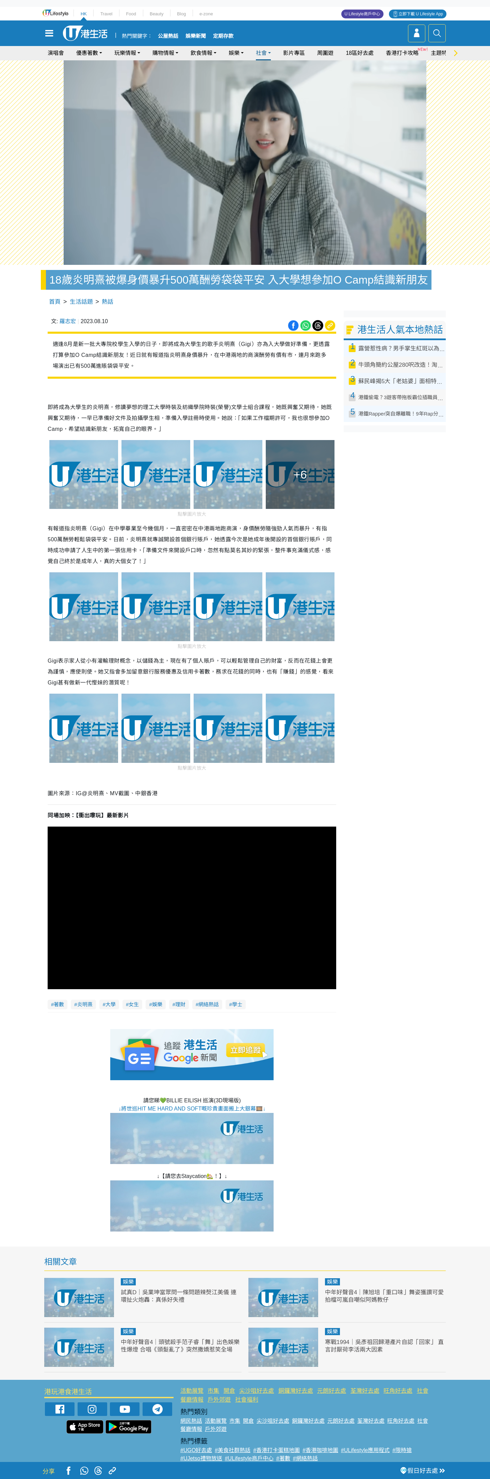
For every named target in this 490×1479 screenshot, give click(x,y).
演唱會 (56, 53)
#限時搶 (402, 1450)
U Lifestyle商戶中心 (362, 14)
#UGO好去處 (196, 1450)
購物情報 (163, 53)
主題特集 (442, 53)
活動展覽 (191, 1391)
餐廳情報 (191, 1400)
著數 (59, 1004)
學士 (237, 1004)
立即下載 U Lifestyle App (420, 14)
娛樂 (234, 53)
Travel (106, 13)
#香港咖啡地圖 (320, 1450)
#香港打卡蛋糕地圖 (276, 1450)
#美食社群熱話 (232, 1450)
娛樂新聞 (195, 36)
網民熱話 (191, 1421)
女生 (134, 1004)
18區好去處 (360, 53)
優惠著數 (87, 53)
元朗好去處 (331, 1391)
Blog (181, 13)
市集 (213, 1391)
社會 (261, 53)
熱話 (107, 302)
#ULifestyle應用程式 (365, 1450)
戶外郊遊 (219, 1400)
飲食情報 (201, 53)
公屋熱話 (168, 36)
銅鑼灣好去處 (295, 1391)
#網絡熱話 (305, 1458)
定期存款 (223, 36)
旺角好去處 (397, 1391)
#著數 (283, 1458)
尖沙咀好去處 (256, 1391)
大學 (110, 1004)
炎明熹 (85, 1004)
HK (84, 13)
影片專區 (294, 53)
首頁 (55, 302)
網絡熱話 (208, 1004)
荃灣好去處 (364, 1391)
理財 (180, 1004)
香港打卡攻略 (402, 53)
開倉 (229, 1391)
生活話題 (81, 302)
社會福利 (246, 1400)
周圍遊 (325, 53)
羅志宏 (68, 321)
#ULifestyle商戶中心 (249, 1458)
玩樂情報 (125, 53)
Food (131, 13)
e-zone (206, 13)
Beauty (156, 13)
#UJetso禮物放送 (201, 1458)
